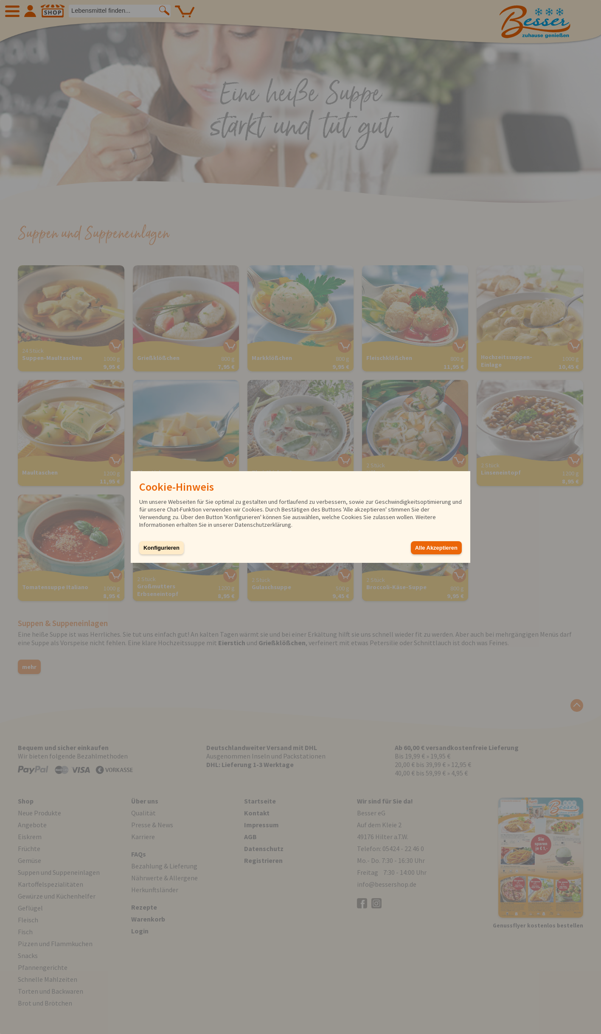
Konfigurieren (161, 548)
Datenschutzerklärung (263, 524)
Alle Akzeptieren (436, 548)
